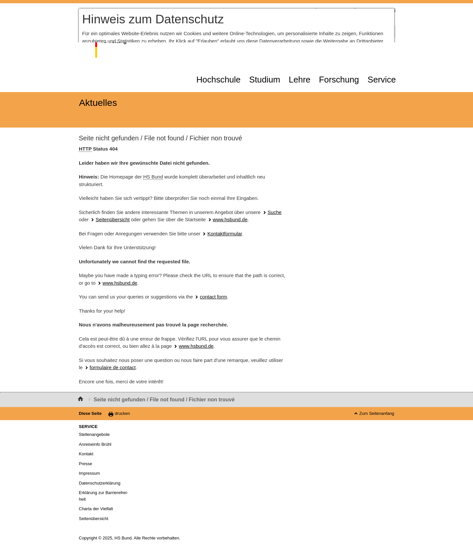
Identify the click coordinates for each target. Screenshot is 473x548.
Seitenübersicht (112, 219)
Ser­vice (382, 79)
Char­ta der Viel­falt (96, 508)
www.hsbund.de (230, 219)
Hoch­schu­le (218, 79)
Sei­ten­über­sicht (93, 518)
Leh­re (299, 79)
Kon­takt (86, 453)
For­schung (339, 79)
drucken (122, 413)
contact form (213, 296)
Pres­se (85, 463)
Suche (275, 212)
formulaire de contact (113, 367)
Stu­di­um (264, 79)
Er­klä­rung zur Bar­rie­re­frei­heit (103, 496)
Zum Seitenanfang (376, 413)
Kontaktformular (224, 233)
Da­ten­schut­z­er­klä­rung (99, 483)
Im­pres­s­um (89, 473)
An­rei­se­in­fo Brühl (95, 444)
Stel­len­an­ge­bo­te (94, 434)
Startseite (81, 400)
